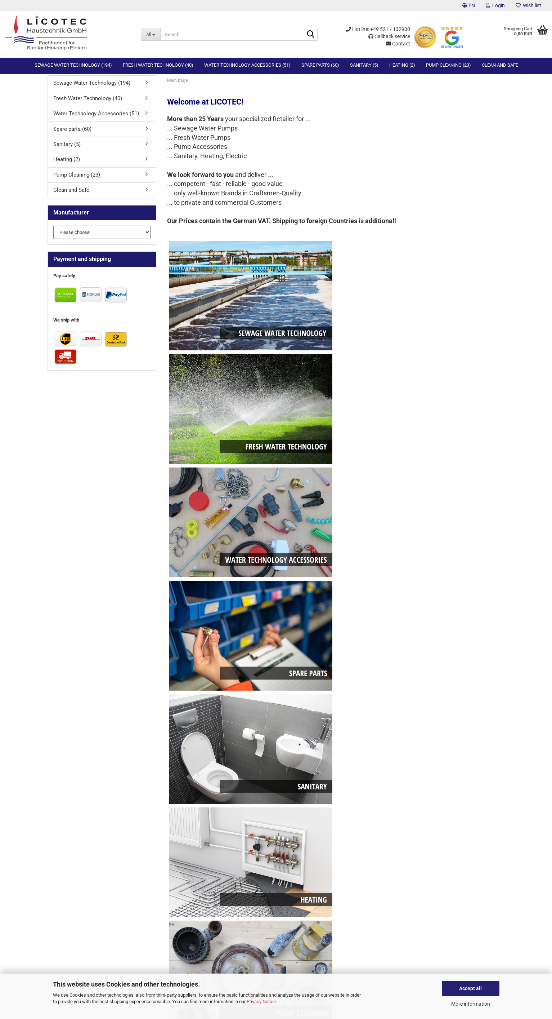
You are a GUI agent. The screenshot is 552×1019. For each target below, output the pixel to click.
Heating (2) (402, 65)
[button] (468, 5)
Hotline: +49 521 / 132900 (378, 29)
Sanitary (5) (364, 65)
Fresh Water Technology (382, 828)
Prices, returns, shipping (226, 834)
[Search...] (150, 34)
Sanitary (366, 848)
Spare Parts (369, 841)
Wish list (528, 5)
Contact (398, 43)
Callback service (389, 36)
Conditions (212, 841)
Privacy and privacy (221, 848)
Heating (365, 855)
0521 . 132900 (68, 951)
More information (470, 1004)
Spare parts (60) (320, 65)
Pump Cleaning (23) (448, 65)
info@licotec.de (70, 972)
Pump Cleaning (373, 861)
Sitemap (54, 855)
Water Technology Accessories (389, 834)
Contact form (59, 821)
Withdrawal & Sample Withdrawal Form (241, 828)
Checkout (55, 848)
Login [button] (495, 5)
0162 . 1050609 (70, 965)
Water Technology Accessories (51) (247, 65)
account (328, 714)
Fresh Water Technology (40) (158, 65)
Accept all (470, 988)
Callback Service (63, 828)
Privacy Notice (261, 1001)
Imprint (209, 821)
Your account (59, 841)
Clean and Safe (500, 65)
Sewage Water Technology (385, 821)
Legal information (219, 855)
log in (243, 714)
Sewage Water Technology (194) (73, 65)
